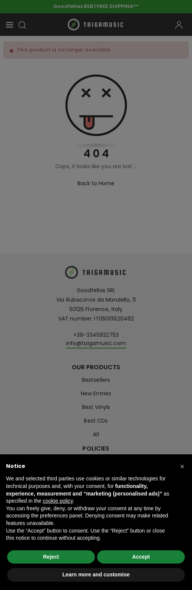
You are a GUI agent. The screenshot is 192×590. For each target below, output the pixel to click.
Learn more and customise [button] (96, 574)
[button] (182, 466)
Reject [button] (51, 557)
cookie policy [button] (58, 501)
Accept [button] (141, 557)
